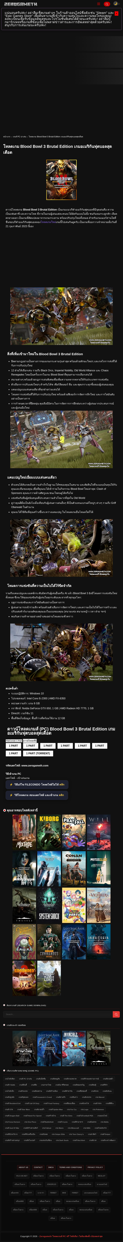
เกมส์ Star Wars (23, 1109)
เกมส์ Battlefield (47, 1122)
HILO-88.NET (22, 1176)
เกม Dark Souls (62, 1140)
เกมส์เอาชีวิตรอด (62, 1085)
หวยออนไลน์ (102, 1184)
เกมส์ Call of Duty (32, 1103)
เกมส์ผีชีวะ (110, 1103)
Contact (38, 1167)
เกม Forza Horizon (12, 1122)
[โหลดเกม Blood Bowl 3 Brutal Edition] (61, 344)
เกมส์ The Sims (66, 1116)
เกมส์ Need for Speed (32, 1116)
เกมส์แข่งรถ (86, 1097)
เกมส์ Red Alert (79, 1140)
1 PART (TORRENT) (38, 753)
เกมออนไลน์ (102, 1116)
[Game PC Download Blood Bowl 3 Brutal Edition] (61, 680)
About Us (23, 1167)
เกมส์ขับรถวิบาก (11, 1134)
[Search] (107, 4)
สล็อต (31, 1201)
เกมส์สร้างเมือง (52, 1091)
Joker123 (51, 1184)
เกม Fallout (46, 1128)
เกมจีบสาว (74, 1097)
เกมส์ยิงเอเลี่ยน (69, 1103)
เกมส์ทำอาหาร (77, 1122)
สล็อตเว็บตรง (38, 1176)
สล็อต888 (20, 1201)
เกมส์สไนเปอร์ (29, 1140)
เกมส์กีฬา (104, 1085)
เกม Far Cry (72, 1109)
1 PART (13, 745)
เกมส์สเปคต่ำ (108, 1079)
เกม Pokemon (98, 1109)
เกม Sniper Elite (58, 1134)
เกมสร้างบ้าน (51, 1116)
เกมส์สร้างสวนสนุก (12, 1140)
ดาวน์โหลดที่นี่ (30, 741)
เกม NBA (86, 1128)
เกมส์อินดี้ (23, 1085)
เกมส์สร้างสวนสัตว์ (30, 1128)
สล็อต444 (15, 1193)
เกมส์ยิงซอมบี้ (82, 1091)
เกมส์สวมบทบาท (70, 1079)
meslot (101, 1176)
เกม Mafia (104, 1122)
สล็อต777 (28, 1193)
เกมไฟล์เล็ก (9, 1091)
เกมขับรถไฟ (84, 1103)
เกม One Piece (30, 1122)
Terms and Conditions (70, 1167)
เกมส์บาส (92, 1140)
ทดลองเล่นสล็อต (84, 1184)
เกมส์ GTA (9, 1109)
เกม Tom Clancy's (76, 1134)
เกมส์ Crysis (63, 1122)
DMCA (51, 1167)
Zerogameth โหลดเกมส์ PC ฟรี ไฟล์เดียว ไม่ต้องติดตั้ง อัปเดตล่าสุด (71, 1236)
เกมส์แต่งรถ (91, 1122)
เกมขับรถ (94, 1091)
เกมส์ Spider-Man (56, 1109)
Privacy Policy (95, 1167)
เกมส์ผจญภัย (55, 1079)
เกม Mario (59, 1128)
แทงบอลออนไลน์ (90, 1193)
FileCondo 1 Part (14, 741)
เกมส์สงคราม (37, 1091)
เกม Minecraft (73, 1128)
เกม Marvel (99, 1097)
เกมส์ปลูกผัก (9, 1097)
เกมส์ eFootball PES (85, 1116)
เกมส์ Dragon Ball (12, 1116)
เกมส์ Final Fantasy (51, 1103)
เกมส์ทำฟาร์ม (67, 1091)
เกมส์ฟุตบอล (23, 1097)
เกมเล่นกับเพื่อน (45, 1140)
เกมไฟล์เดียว (10, 1079)
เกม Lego (84, 1109)
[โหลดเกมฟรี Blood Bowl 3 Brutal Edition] (61, 575)
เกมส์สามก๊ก (61, 1097)
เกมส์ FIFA (97, 1103)
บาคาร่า (41, 1193)
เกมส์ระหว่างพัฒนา (108, 1140)
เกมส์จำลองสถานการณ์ (90, 1079)
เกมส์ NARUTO (101, 1128)
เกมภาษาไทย (46, 1085)
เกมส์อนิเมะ (107, 1091)
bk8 (64, 1193)
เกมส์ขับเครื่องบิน (28, 1134)
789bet (53, 1193)
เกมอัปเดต (44, 1134)
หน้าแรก (6, 137)
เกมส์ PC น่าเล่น (19, 137)
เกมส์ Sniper (105, 1134)
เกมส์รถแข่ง (23, 1091)
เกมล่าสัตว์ (92, 1134)
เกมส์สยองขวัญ (78, 1085)
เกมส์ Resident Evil (12, 1103)
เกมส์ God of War (12, 1128)
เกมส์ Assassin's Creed (42, 1097)
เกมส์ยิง (34, 1085)
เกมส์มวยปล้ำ (39, 1109)
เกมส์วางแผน (10, 1085)
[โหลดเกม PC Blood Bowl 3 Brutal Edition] (61, 467)
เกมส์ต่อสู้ (92, 1085)
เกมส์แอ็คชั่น (41, 1079)
